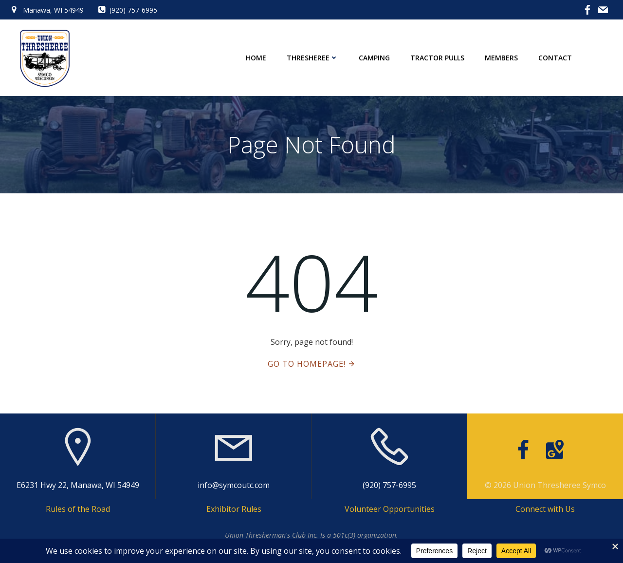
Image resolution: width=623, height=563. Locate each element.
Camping (374, 57)
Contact (555, 57)
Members (501, 57)
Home (256, 57)
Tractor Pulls (437, 57)
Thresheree (312, 57)
